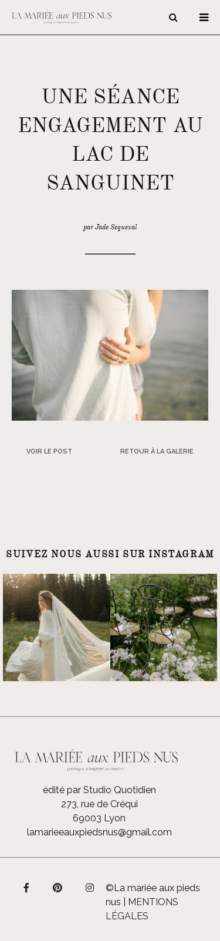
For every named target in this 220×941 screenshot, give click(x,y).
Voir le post (49, 451)
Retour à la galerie (157, 451)
